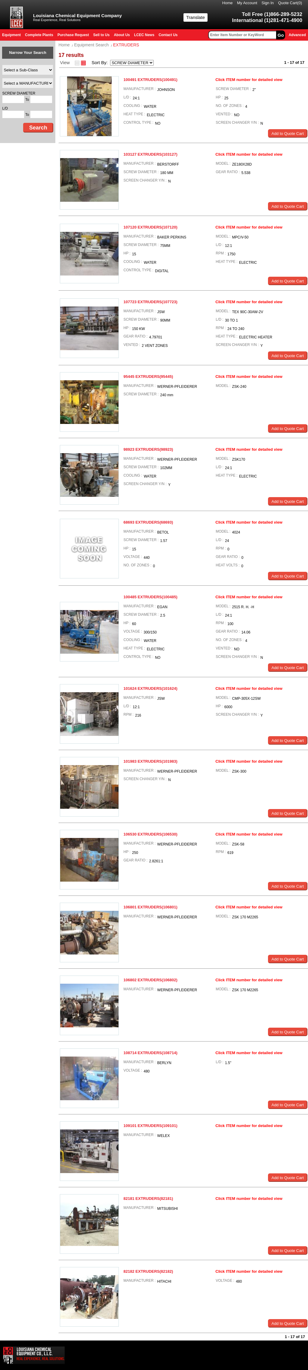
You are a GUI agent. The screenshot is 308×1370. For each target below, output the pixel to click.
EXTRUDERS (126, 44)
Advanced (297, 35)
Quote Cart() (290, 3)
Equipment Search (91, 44)
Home (227, 3)
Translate (195, 17)
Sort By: (100, 62)
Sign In (268, 3)
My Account (247, 3)
